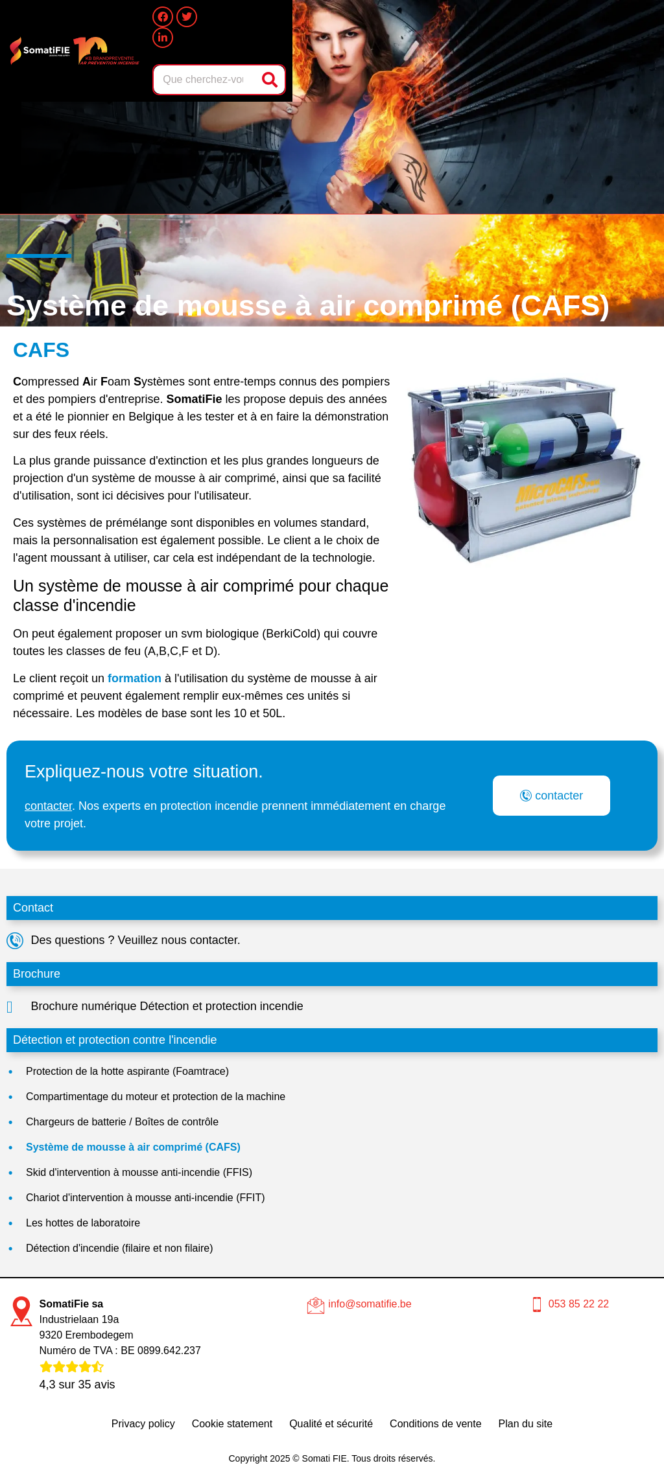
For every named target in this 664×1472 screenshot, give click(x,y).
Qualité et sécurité (331, 1423)
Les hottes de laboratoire (83, 1222)
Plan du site (526, 1423)
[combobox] (205, 79)
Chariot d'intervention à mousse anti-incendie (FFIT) (145, 1197)
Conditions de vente (435, 1423)
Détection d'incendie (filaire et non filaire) (119, 1248)
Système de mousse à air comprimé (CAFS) (133, 1147)
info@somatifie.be (369, 1303)
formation (134, 678)
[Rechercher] (271, 79)
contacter (48, 805)
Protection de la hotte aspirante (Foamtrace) (127, 1071)
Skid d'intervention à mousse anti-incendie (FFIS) (139, 1172)
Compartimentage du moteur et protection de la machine (155, 1096)
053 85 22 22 (579, 1303)
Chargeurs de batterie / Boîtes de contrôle (122, 1121)
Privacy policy (143, 1423)
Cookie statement (232, 1423)
